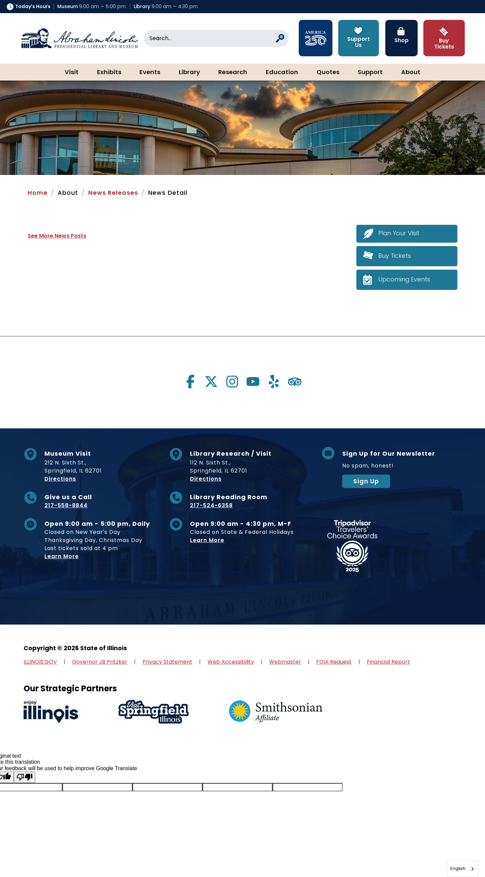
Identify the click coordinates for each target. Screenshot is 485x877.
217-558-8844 (66, 505)
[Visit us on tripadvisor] (294, 381)
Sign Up (366, 481)
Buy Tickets (394, 255)
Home (37, 192)
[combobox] (462, 868)
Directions (60, 479)
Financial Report (388, 662)
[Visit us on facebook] (190, 381)
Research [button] (232, 72)
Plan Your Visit (399, 233)
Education (282, 72)
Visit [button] (71, 72)
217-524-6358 (211, 505)
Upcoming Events (404, 279)
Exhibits (109, 72)
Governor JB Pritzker (99, 662)
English (457, 868)
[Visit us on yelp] (274, 381)
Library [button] (189, 72)
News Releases (113, 192)
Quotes (328, 72)
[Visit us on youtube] (253, 381)
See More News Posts (57, 236)
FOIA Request (334, 662)
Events (149, 72)
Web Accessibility (230, 662)
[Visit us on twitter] (211, 381)
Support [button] (370, 72)
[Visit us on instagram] (232, 381)
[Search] (216, 38)
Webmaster (285, 662)
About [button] (410, 72)
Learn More (61, 556)
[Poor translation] (24, 777)
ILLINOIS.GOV (40, 662)
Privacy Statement (167, 662)
